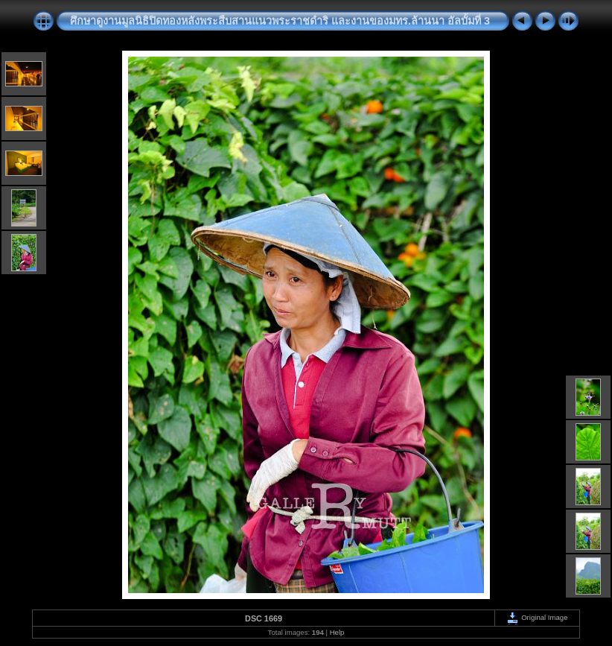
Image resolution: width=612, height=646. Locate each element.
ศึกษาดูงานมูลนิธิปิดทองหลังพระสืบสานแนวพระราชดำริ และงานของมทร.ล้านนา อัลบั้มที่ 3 (280, 21)
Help (337, 632)
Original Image (536, 617)
